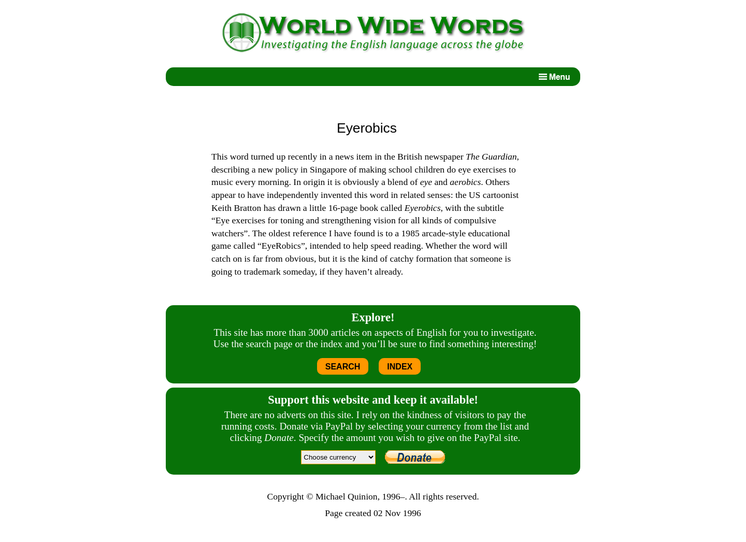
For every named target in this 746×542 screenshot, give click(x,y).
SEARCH (343, 366)
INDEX (399, 366)
